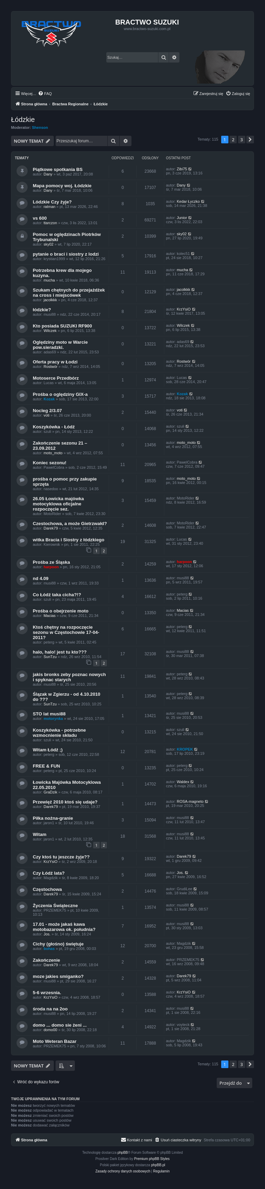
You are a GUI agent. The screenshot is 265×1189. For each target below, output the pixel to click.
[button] (250, 139)
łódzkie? (42, 309)
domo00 (50, 1030)
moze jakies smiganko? (58, 976)
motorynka (53, 718)
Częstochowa (47, 889)
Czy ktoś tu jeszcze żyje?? (61, 856)
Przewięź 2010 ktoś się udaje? (65, 802)
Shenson (40, 127)
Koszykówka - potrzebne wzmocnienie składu (59, 732)
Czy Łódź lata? (49, 873)
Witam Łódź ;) (47, 749)
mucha (49, 280)
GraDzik (50, 792)
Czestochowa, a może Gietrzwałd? (70, 523)
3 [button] (242, 139)
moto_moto (52, 453)
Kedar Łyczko (188, 201)
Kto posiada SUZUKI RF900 (62, 326)
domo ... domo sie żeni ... (60, 1025)
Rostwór (50, 366)
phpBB (123, 1152)
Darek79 (50, 528)
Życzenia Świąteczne (55, 905)
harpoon (51, 567)
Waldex (183, 782)
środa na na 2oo (50, 1008)
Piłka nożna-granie (53, 818)
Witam (39, 834)
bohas (49, 949)
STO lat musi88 (49, 713)
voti (46, 415)
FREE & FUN (46, 766)
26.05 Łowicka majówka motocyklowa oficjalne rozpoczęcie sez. (58, 504)
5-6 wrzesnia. (47, 992)
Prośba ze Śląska (51, 562)
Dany (47, 174)
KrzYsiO (183, 309)
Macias (49, 615)
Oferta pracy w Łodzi (55, 361)
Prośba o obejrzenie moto (60, 610)
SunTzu (50, 657)
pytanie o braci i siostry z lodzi (66, 254)
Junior (182, 218)
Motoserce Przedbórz (56, 378)
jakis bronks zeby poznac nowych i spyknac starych (69, 677)
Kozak (49, 399)
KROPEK (185, 749)
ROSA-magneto (190, 801)
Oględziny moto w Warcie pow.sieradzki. (60, 345)
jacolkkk (50, 300)
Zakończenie (46, 960)
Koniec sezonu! (49, 462)
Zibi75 (182, 169)
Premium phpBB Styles (152, 1159)
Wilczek (50, 331)
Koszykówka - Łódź (54, 426)
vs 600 (40, 218)
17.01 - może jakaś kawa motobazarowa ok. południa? (64, 927)
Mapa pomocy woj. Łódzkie (62, 185)
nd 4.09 (40, 578)
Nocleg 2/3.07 (47, 410)
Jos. (180, 873)
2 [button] (233, 139)
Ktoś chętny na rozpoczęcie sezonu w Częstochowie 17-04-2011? (66, 632)
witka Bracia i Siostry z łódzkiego (68, 539)
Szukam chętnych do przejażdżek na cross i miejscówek (69, 292)
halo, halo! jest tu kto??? (60, 652)
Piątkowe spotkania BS (57, 169)
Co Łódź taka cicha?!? (57, 594)
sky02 (48, 244)
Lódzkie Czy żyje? (52, 201)
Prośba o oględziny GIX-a (60, 394)
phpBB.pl (158, 1165)
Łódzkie (23, 119)
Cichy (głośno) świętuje (58, 944)
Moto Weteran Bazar (55, 1041)
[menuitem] (45, 93)
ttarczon (50, 223)
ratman (49, 206)
